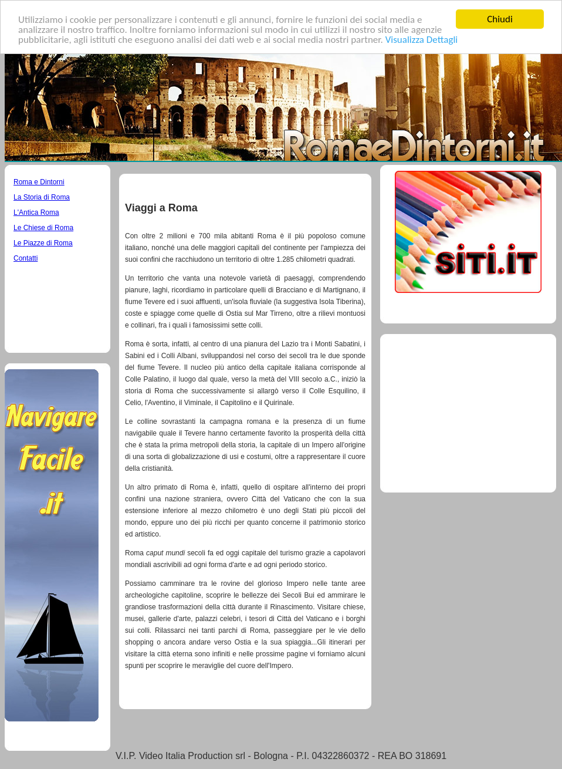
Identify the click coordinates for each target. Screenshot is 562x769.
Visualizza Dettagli (421, 39)
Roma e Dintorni (39, 182)
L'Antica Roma (36, 212)
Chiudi (500, 19)
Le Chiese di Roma (43, 228)
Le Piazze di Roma (43, 243)
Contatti (25, 258)
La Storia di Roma (41, 197)
